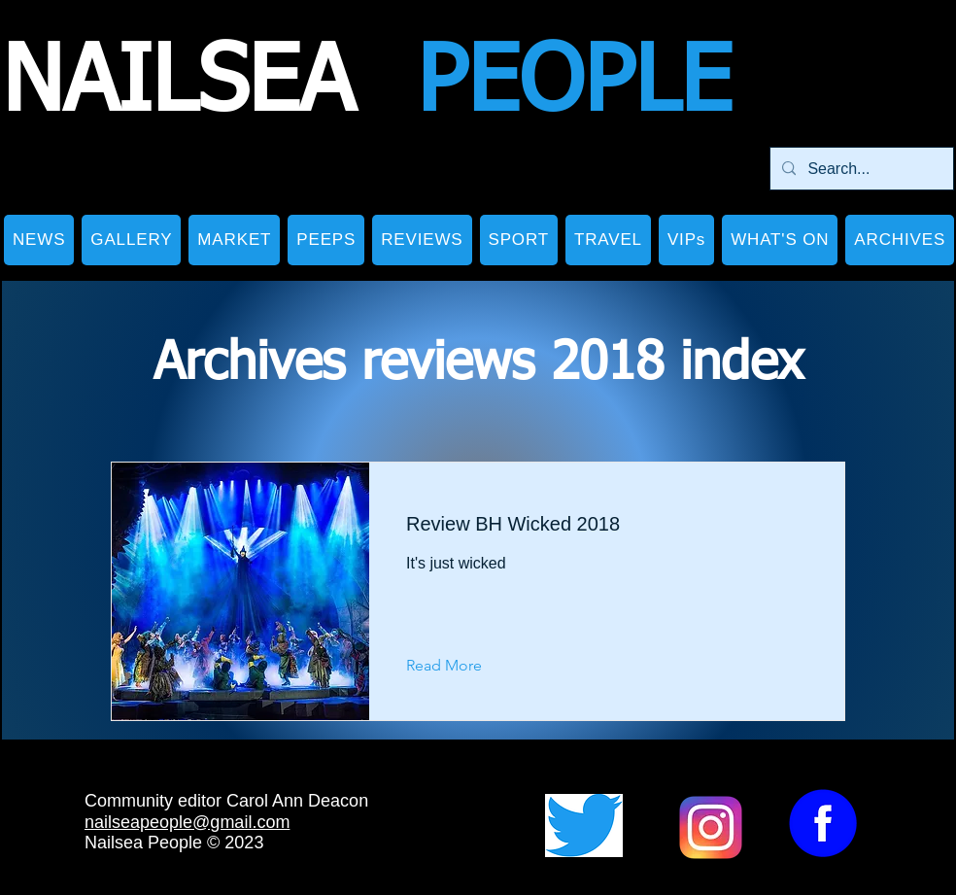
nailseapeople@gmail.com (187, 822)
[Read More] (459, 666)
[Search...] (859, 168)
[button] (131, 240)
